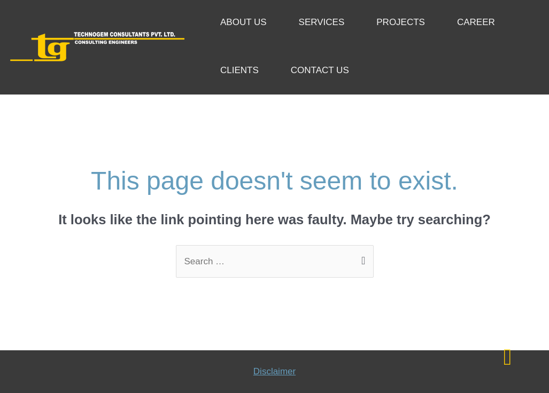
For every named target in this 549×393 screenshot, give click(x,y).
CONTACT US (320, 70)
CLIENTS (239, 70)
